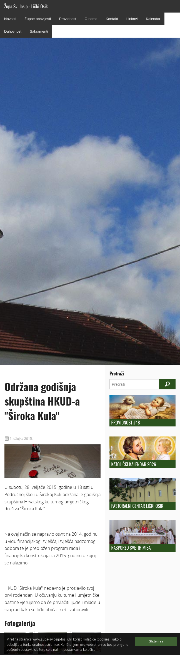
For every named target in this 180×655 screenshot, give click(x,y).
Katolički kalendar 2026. (134, 464)
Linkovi (132, 19)
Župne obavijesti (37, 19)
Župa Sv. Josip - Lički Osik (26, 6)
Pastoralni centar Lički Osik (137, 506)
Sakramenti (39, 31)
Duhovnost (12, 31)
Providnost (67, 19)
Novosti (10, 19)
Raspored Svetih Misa (131, 547)
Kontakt (112, 19)
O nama (90, 19)
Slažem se (156, 641)
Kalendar (153, 19)
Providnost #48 (125, 422)
